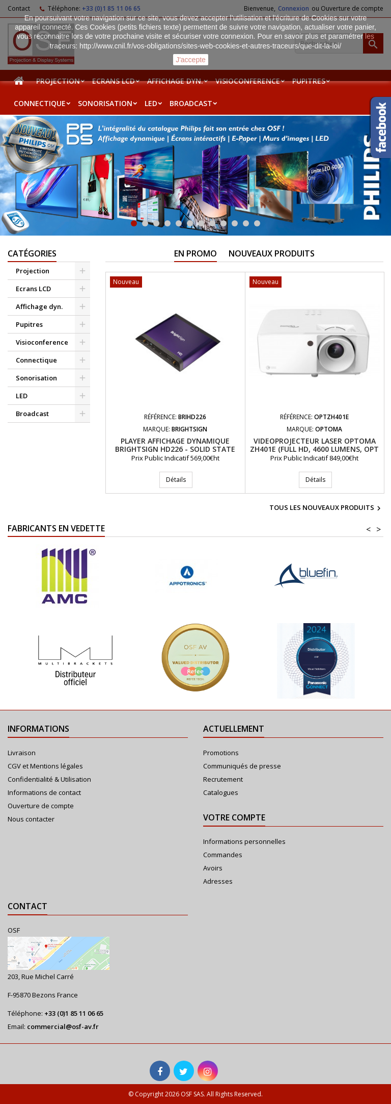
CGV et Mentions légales (45, 766)
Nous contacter (31, 819)
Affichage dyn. (175, 81)
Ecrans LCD (113, 81)
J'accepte (191, 60)
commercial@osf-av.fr (63, 1026)
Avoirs (212, 867)
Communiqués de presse (242, 766)
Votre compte (234, 817)
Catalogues (220, 792)
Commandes (222, 854)
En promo (195, 253)
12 (257, 223)
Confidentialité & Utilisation (49, 779)
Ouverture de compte (41, 805)
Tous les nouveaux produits (326, 508)
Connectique (40, 103)
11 (246, 223)
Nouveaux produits (272, 253)
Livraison (22, 752)
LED (151, 103)
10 (235, 223)
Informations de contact (44, 792)
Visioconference (247, 81)
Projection (58, 81)
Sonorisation (105, 103)
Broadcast (191, 103)
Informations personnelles (244, 841)
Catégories (32, 253)
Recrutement (223, 779)
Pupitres (308, 81)
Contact (27, 906)
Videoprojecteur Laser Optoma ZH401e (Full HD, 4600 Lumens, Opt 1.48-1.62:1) (314, 449)
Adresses (218, 881)
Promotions (221, 752)
